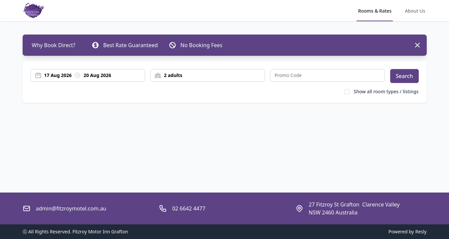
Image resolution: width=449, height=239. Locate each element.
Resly (420, 231)
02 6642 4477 (188, 208)
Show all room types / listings (386, 91)
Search (404, 76)
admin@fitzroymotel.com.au (71, 208)
